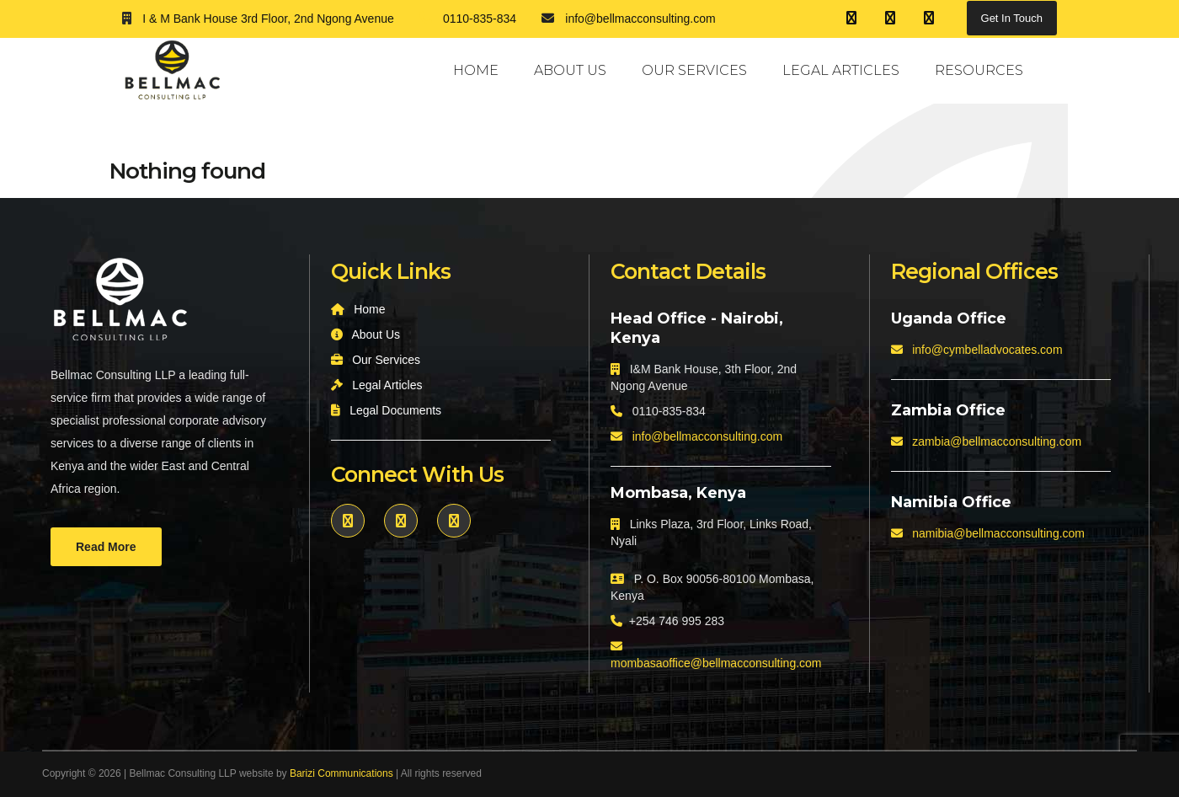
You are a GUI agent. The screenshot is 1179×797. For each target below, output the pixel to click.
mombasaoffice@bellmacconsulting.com (716, 663)
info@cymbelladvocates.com (987, 349)
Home (476, 70)
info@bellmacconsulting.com (707, 436)
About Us (570, 70)
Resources (979, 70)
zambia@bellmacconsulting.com (996, 441)
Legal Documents (395, 410)
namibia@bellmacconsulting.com (998, 533)
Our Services (694, 70)
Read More (106, 547)
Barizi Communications (341, 773)
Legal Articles (840, 70)
